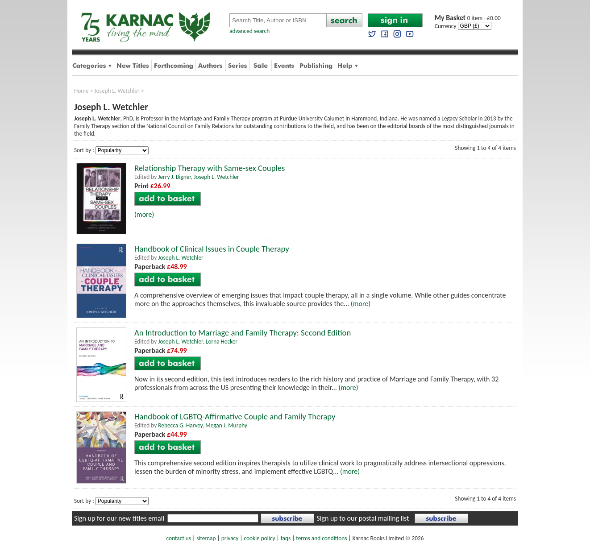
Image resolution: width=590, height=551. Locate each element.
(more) (144, 214)
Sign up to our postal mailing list (362, 518)
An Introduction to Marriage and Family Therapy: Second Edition (242, 332)
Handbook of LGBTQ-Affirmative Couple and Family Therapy (234, 416)
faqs (286, 538)
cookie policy (259, 538)
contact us (178, 538)
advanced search (249, 31)
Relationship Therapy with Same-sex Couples (209, 168)
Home (81, 91)
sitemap (206, 538)
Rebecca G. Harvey (180, 425)
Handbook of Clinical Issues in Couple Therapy (211, 249)
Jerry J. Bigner (174, 177)
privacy (230, 538)
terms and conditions (321, 538)
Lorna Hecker (221, 341)
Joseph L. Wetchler (116, 91)
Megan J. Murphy (226, 425)
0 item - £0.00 (468, 18)
